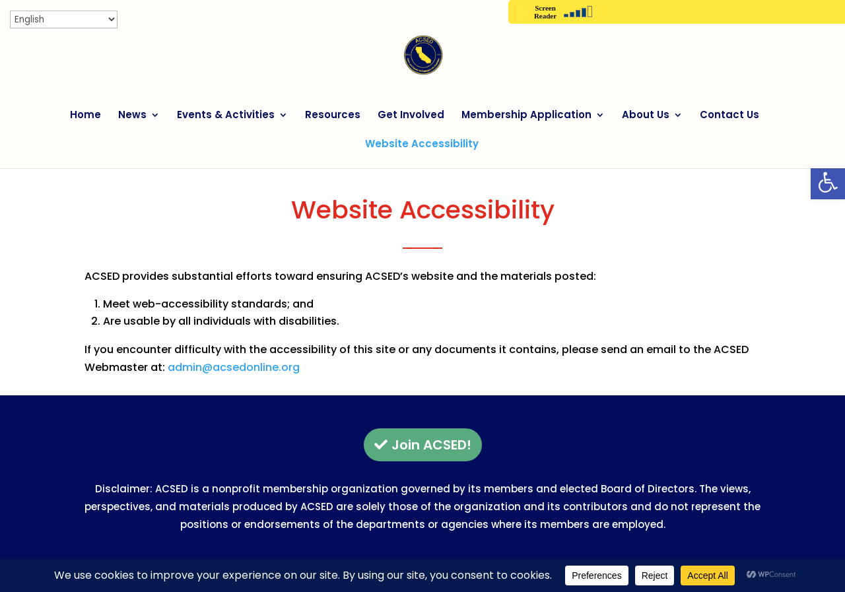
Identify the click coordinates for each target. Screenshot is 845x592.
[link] (828, 182)
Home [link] (85, 115)
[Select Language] (64, 19)
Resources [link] (332, 115)
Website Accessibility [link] (422, 144)
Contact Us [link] (729, 115)
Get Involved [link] (411, 115)
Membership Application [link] (526, 115)
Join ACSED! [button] (431, 445)
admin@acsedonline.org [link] (234, 367)
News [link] (132, 115)
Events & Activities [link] (226, 115)
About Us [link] (645, 115)
